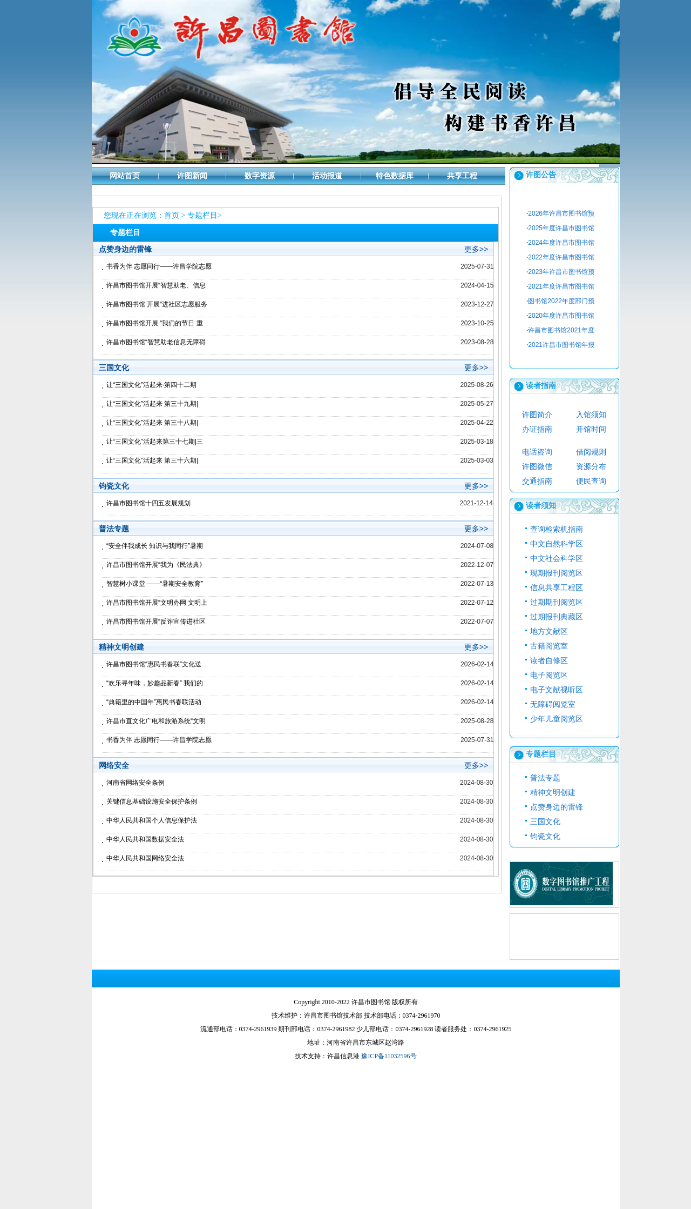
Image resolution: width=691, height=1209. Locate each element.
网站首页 (125, 176)
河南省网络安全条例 (135, 782)
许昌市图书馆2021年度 (560, 330)
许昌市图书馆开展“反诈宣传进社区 (156, 621)
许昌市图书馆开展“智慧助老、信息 (156, 285)
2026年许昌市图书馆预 (560, 213)
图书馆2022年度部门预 (560, 301)
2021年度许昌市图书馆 (560, 286)
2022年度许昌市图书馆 (560, 257)
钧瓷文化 (545, 836)
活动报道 (327, 176)
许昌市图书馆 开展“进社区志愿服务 (156, 304)
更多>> (476, 249)
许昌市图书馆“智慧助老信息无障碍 (156, 342)
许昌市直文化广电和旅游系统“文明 (156, 721)
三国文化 (545, 822)
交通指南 (537, 481)
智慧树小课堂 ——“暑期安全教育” (154, 583)
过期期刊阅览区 (556, 602)
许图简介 (537, 415)
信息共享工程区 (556, 588)
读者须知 (541, 506)
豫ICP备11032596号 (388, 1056)
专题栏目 (202, 215)
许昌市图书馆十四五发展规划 (148, 503)
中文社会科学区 (556, 559)
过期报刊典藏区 (556, 617)
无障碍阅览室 (552, 704)
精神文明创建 (552, 793)
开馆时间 (591, 429)
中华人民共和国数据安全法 (145, 839)
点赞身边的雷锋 (556, 807)
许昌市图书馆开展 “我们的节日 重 (154, 323)
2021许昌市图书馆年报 (560, 345)
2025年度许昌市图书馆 (560, 228)
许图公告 (541, 175)
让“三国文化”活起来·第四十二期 (151, 385)
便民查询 (591, 481)
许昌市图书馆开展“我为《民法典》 (156, 565)
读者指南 (541, 386)
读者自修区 (549, 661)
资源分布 (591, 467)
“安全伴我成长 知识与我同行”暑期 (154, 546)
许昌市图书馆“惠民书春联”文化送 (153, 664)
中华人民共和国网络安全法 (145, 858)
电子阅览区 (549, 675)
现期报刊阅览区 (556, 573)
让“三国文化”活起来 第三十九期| (152, 404)
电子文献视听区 (556, 690)
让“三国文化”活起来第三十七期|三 (154, 441)
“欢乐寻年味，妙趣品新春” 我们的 (154, 683)
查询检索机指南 (556, 529)
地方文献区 (549, 631)
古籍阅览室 (549, 646)
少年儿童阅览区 (556, 719)
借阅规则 (591, 452)
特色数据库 (395, 176)
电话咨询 (537, 452)
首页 (171, 215)
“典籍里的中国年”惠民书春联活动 (153, 702)
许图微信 (537, 467)
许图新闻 (192, 176)
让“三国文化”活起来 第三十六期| (152, 460)
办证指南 (537, 429)
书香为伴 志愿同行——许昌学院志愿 (159, 266)
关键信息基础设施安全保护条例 (151, 801)
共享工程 (462, 176)
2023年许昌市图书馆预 (560, 272)
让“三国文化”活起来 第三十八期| (152, 422)
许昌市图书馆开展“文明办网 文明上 (156, 602)
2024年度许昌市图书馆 (560, 242)
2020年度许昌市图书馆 (560, 315)
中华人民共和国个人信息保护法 (151, 820)
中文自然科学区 (556, 544)
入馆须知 (591, 415)
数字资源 (260, 176)
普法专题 (545, 778)
